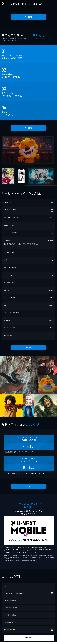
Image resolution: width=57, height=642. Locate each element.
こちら (30, 245)
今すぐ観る (28, 17)
